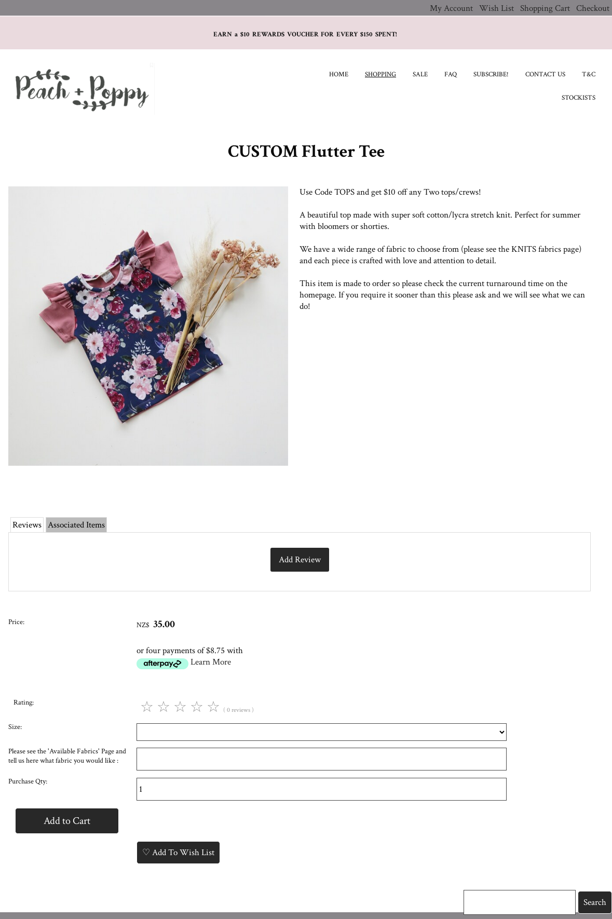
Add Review (300, 559)
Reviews (27, 525)
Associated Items (76, 525)
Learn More (211, 662)
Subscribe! (491, 74)
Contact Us (545, 74)
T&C (588, 74)
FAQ (450, 74)
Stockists (578, 97)
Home (338, 74)
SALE (420, 74)
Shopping (380, 74)
